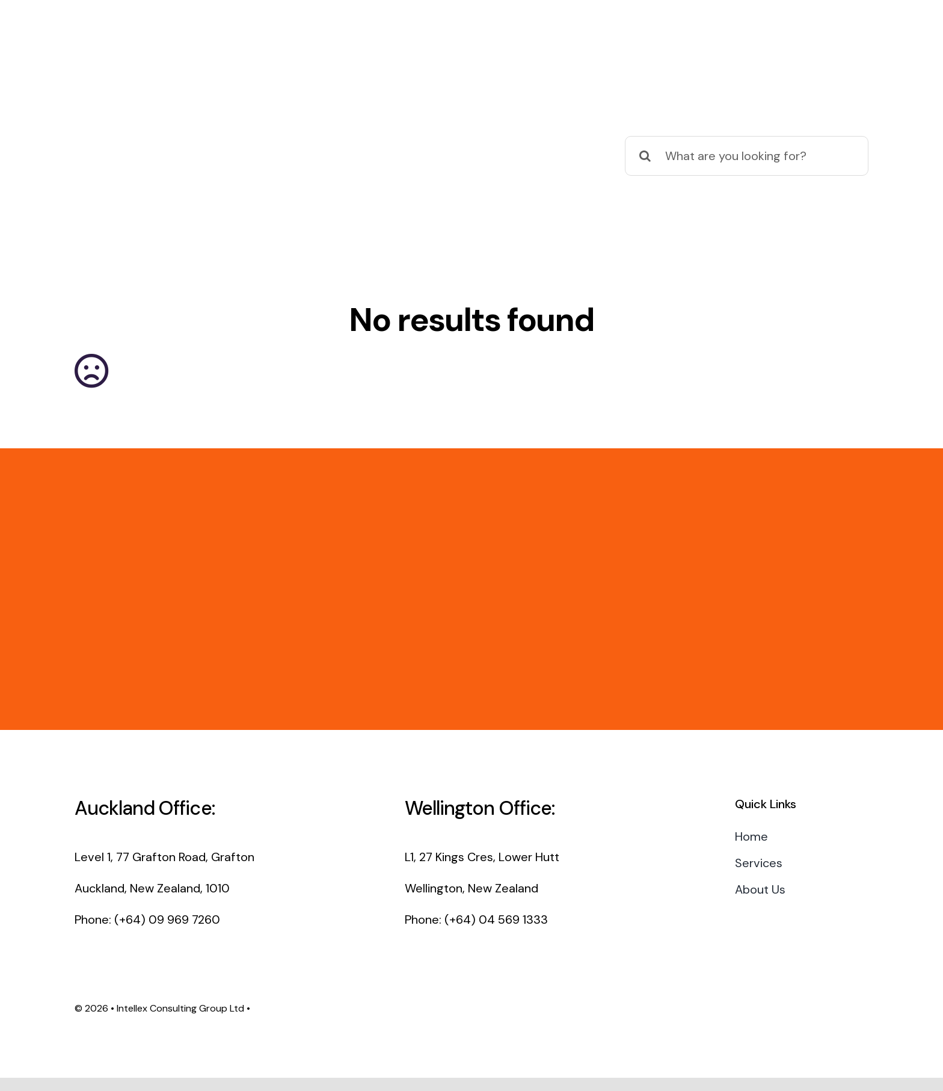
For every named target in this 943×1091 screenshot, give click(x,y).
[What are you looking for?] (746, 156)
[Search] (645, 156)
